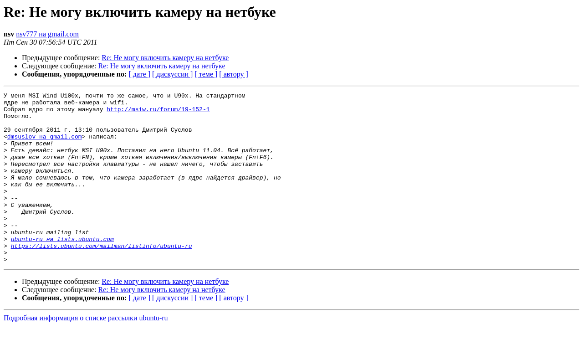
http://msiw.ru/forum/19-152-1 (158, 113)
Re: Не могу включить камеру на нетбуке (165, 58)
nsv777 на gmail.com (47, 34)
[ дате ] (139, 74)
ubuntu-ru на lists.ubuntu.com (62, 269)
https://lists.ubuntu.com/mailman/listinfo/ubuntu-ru (101, 277)
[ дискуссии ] (172, 74)
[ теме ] (205, 74)
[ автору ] (233, 74)
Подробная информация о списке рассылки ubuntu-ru (86, 352)
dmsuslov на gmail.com (44, 146)
